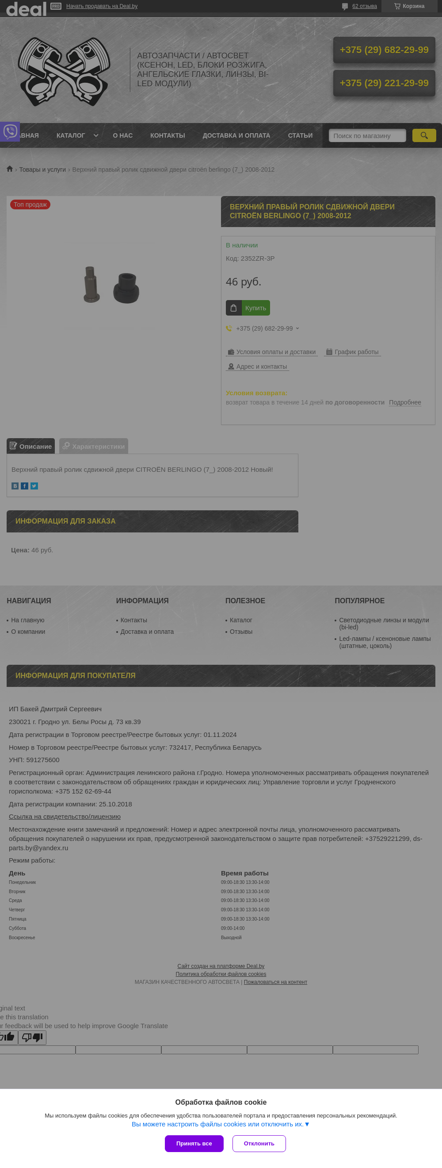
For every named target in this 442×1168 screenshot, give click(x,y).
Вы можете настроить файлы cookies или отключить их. (218, 1124)
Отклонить (259, 1143)
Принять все (194, 1143)
